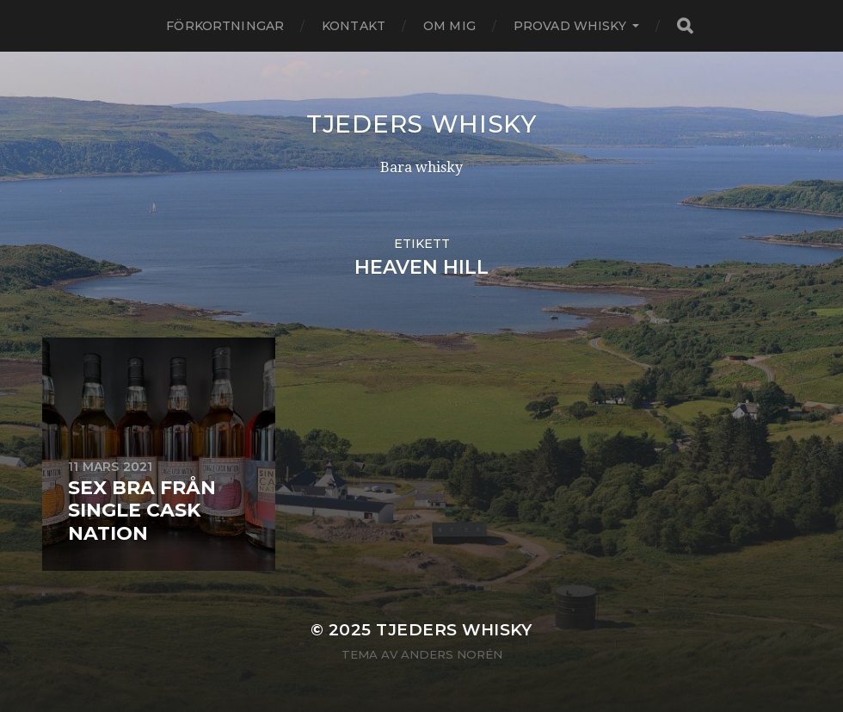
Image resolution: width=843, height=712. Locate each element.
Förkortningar (225, 26)
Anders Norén (451, 654)
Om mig (449, 26)
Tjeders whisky (421, 124)
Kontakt (353, 26)
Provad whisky (570, 26)
